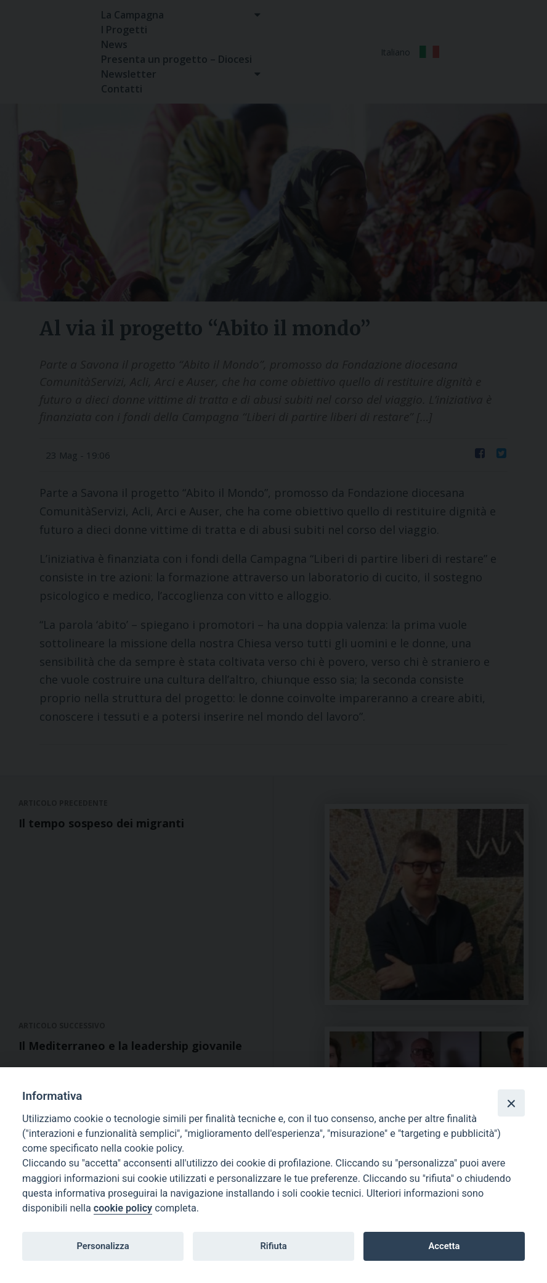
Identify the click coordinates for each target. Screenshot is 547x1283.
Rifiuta (273, 1246)
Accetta (444, 1246)
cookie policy (123, 1208)
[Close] (511, 1103)
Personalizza (102, 1246)
